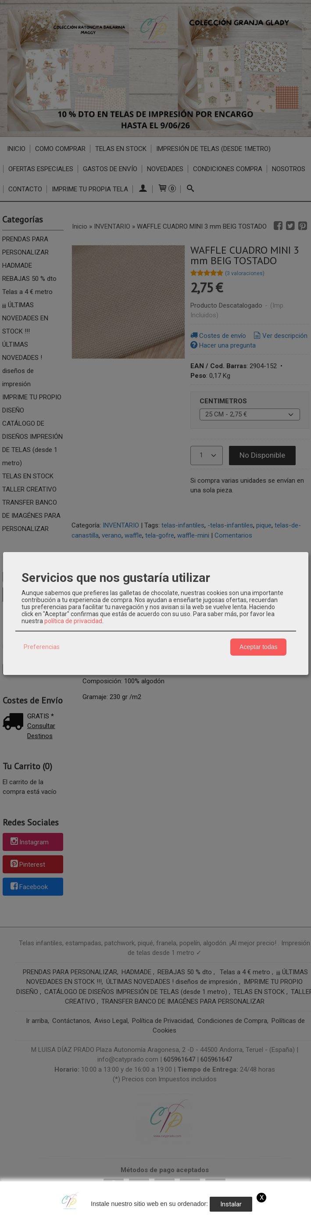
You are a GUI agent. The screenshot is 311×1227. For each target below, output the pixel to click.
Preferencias (42, 646)
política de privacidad (73, 620)
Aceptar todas (258, 646)
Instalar (231, 1204)
